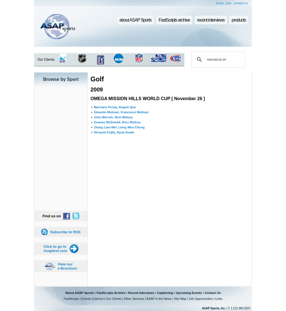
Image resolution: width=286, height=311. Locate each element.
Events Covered (92, 298)
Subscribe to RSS (65, 232)
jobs (229, 3)
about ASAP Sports (136, 20)
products (239, 20)
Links (218, 298)
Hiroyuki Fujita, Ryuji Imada (114, 132)
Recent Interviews (141, 292)
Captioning (165, 292)
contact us (241, 3)
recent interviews (210, 20)
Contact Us (213, 292)
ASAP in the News (158, 298)
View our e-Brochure (67, 266)
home (220, 3)
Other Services (134, 298)
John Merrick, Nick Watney (113, 117)
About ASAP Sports (79, 292)
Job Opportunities (201, 298)
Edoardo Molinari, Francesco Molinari (121, 112)
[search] (217, 59)
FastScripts (71, 298)
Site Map (180, 298)
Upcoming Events (189, 292)
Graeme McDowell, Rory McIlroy (117, 122)
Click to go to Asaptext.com (55, 248)
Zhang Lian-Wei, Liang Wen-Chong (119, 127)
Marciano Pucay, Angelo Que (115, 107)
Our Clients (113, 298)
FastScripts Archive (111, 292)
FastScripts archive (174, 20)
